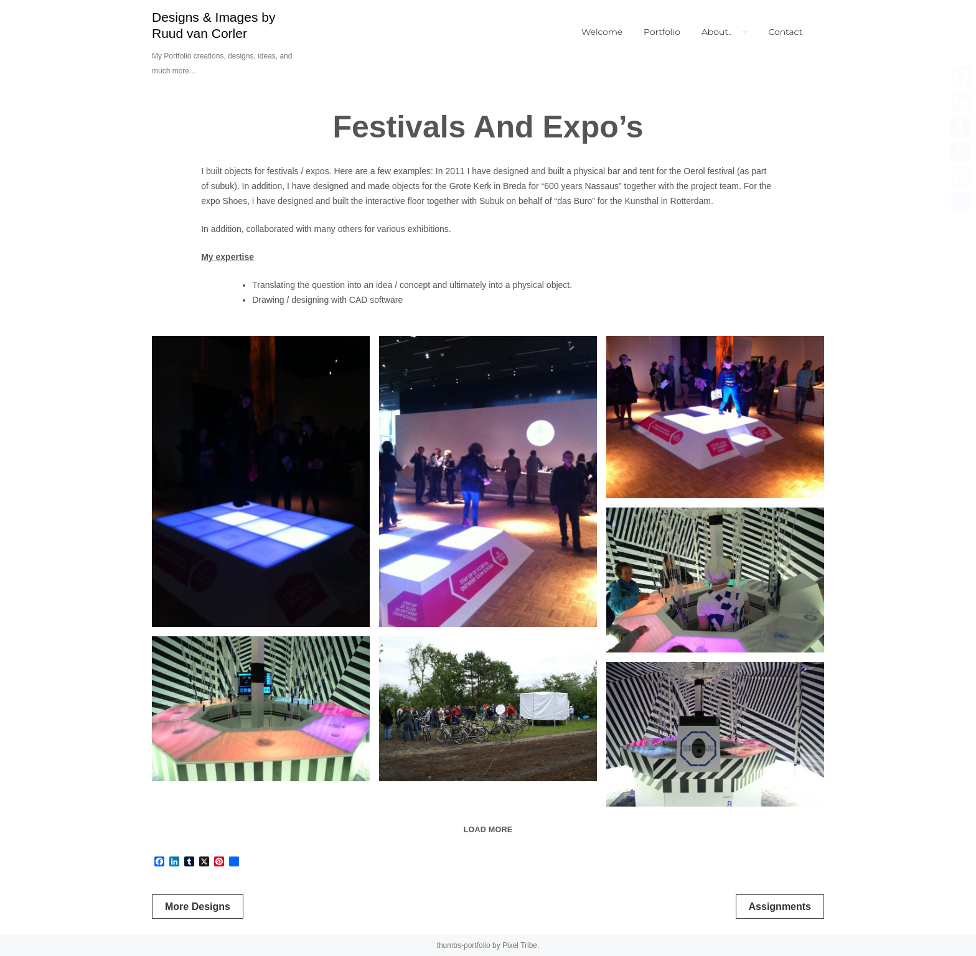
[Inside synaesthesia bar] (715, 580)
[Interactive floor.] (261, 482)
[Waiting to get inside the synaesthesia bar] (488, 708)
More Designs (197, 906)
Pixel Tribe (519, 945)
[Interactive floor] (715, 417)
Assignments (780, 906)
